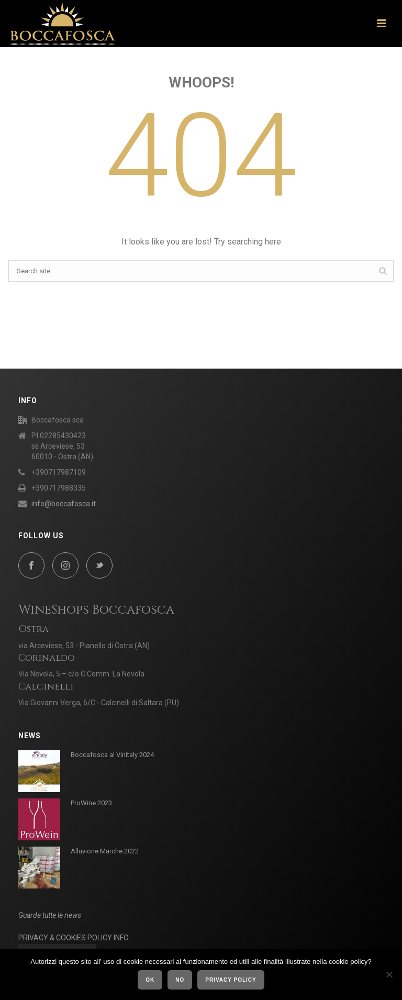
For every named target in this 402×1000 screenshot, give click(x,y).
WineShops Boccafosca (96, 610)
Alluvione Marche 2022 (105, 851)
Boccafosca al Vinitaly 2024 (112, 755)
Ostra (33, 629)
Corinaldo (46, 657)
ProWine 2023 (91, 803)
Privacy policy (230, 980)
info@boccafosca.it (63, 503)
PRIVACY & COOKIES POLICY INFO (73, 938)
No (179, 980)
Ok (150, 980)
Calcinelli (46, 686)
